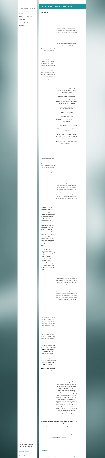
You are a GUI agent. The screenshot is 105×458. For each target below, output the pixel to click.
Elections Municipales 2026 (25, 16)
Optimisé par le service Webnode (77, 456)
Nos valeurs (22, 19)
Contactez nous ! (23, 25)
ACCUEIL (21, 13)
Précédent (44, 450)
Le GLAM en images (23, 22)
